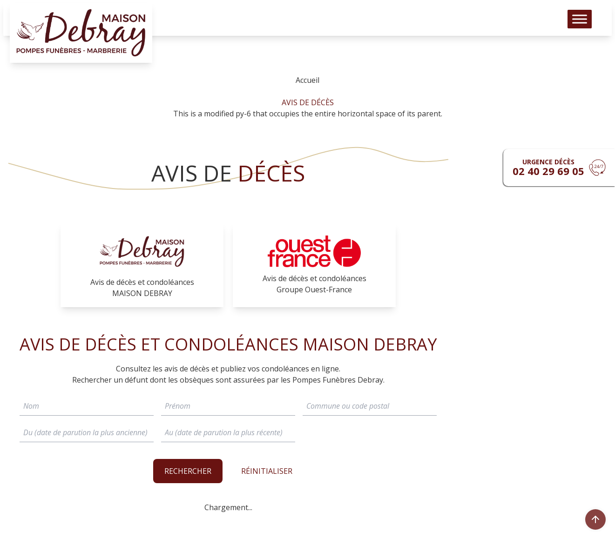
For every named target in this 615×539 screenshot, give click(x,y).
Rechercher (187, 471)
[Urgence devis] (559, 167)
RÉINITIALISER (266, 471)
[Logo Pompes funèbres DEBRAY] (81, 37)
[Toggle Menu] (579, 23)
